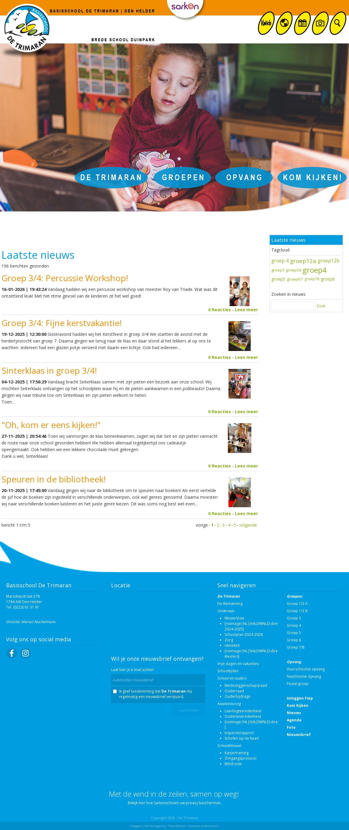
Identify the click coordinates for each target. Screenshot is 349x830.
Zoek (321, 306)
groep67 (295, 279)
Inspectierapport (239, 732)
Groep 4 (294, 625)
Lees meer (246, 309)
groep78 (311, 279)
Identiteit (232, 645)
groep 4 (280, 261)
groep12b (329, 261)
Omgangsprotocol (240, 758)
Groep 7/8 (295, 647)
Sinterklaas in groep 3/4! (49, 370)
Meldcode (233, 763)
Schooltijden (228, 670)
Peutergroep (298, 683)
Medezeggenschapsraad (246, 685)
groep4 (315, 270)
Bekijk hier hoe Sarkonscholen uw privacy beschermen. (175, 802)
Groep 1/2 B (297, 610)
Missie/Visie (234, 618)
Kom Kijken (297, 705)
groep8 (328, 279)
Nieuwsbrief (299, 734)
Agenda (294, 720)
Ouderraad (234, 690)
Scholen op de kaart (242, 738)
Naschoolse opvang (304, 676)
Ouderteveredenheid (243, 716)
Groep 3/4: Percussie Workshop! (65, 278)
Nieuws (294, 712)
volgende (248, 525)
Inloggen (136, 826)
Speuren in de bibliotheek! (54, 479)
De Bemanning (229, 603)
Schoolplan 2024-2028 (244, 634)
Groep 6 (294, 640)
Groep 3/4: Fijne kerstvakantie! (62, 323)
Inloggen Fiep (300, 698)
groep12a (303, 261)
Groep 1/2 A (297, 603)
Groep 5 (294, 632)
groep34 (293, 270)
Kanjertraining (237, 752)
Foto (291, 727)
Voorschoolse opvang (306, 669)
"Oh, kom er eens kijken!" (51, 424)
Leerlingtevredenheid (243, 711)
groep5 (278, 279)
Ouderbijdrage (237, 696)
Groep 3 (294, 618)
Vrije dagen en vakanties (238, 663)
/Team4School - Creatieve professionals (193, 826)
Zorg (229, 640)
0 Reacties (219, 309)
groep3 (277, 270)
